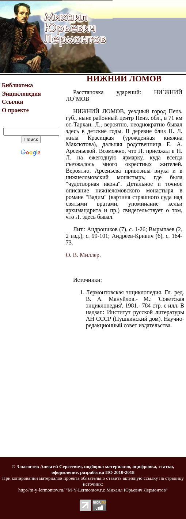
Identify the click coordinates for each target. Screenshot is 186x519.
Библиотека (17, 85)
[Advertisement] (149, 36)
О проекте (15, 110)
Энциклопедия (21, 94)
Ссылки (12, 102)
